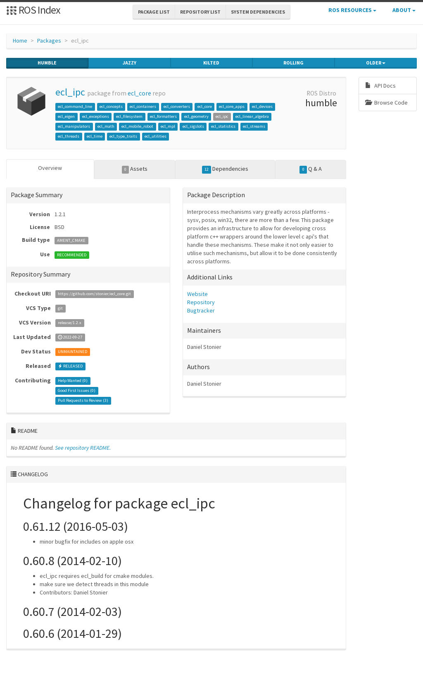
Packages (49, 40)
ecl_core (139, 93)
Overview (50, 168)
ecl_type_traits (123, 136)
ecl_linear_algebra (252, 116)
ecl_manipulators (74, 126)
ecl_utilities (155, 136)
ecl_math (105, 126)
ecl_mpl (168, 126)
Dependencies (225, 169)
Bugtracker (201, 310)
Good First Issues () (76, 391)
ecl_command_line (75, 106)
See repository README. (83, 447)
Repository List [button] (200, 12)
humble (47, 63)
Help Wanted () (73, 381)
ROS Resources (352, 10)
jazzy (129, 63)
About (404, 10)
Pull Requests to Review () (83, 400)
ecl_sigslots (193, 126)
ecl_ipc (70, 92)
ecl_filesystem (129, 116)
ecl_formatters (163, 116)
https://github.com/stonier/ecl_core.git (94, 294)
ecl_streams (254, 126)
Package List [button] (154, 12)
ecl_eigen (66, 116)
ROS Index (33, 10)
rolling (293, 63)
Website (197, 294)
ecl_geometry (196, 116)
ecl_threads (68, 136)
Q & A (310, 169)
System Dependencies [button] (258, 12)
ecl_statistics (223, 126)
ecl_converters (177, 106)
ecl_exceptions (95, 116)
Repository (201, 302)
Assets (135, 169)
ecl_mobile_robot (137, 126)
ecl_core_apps (232, 106)
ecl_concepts (111, 106)
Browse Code (386, 102)
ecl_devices (262, 106)
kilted (211, 63)
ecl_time (94, 136)
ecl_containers (143, 106)
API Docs (380, 85)
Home (20, 40)
